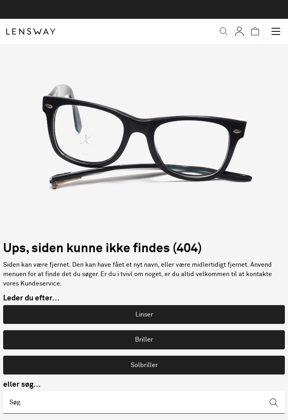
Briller (144, 339)
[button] (223, 31)
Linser (144, 314)
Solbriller (144, 365)
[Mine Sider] (239, 31)
